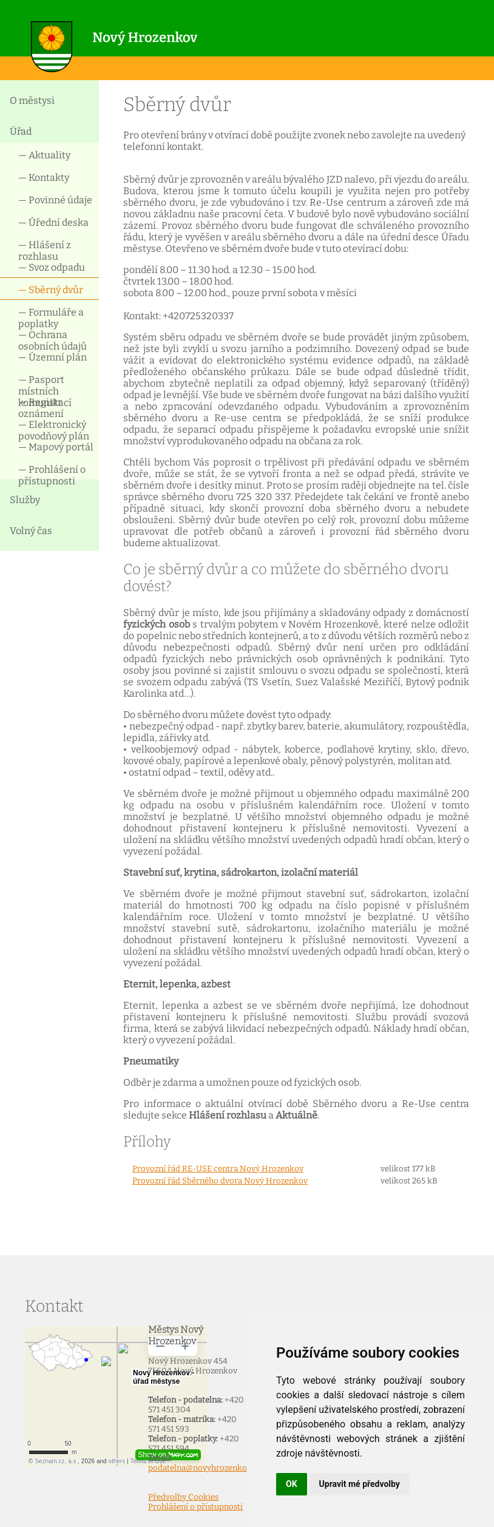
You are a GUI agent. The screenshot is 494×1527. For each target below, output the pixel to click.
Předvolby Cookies (183, 1497)
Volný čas (31, 531)
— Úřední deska (53, 222)
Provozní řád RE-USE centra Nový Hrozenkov (217, 1169)
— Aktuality (44, 155)
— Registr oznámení (41, 407)
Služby (25, 500)
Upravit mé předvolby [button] (359, 1484)
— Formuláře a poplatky (51, 317)
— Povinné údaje (55, 200)
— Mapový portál (55, 447)
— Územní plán (52, 357)
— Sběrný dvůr (50, 290)
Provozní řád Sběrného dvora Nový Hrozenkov (220, 1181)
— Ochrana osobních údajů (52, 339)
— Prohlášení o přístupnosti (52, 474)
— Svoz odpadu (51, 267)
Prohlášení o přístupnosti (195, 1507)
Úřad (21, 131)
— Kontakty (43, 177)
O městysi (32, 100)
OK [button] (291, 1484)
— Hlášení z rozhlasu (44, 249)
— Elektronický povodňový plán (53, 429)
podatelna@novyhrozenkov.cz (204, 1468)
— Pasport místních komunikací (45, 384)
